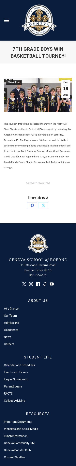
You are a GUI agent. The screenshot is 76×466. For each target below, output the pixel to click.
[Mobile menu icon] (6, 20)
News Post (14, 82)
